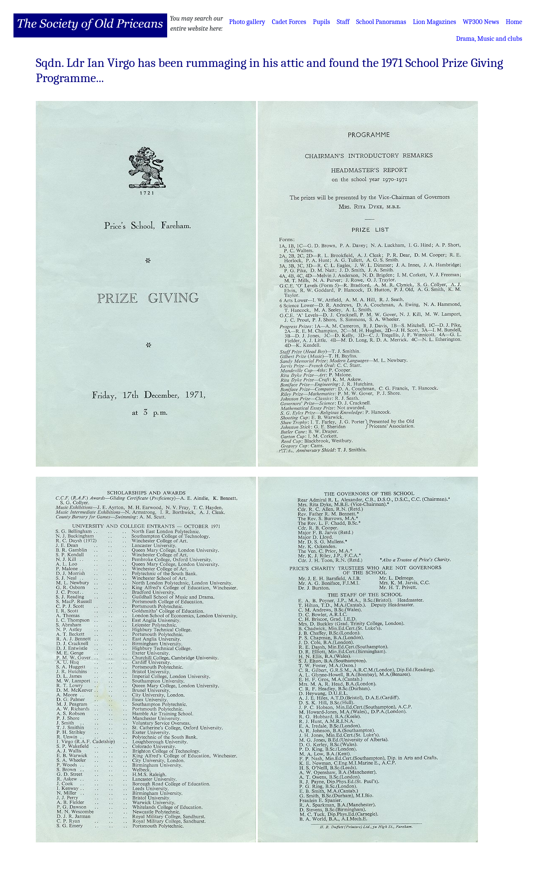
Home (514, 22)
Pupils (321, 22)
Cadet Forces (289, 22)
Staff (343, 22)
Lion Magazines (434, 22)
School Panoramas (381, 22)
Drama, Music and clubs (489, 38)
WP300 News (481, 22)
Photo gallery (247, 22)
